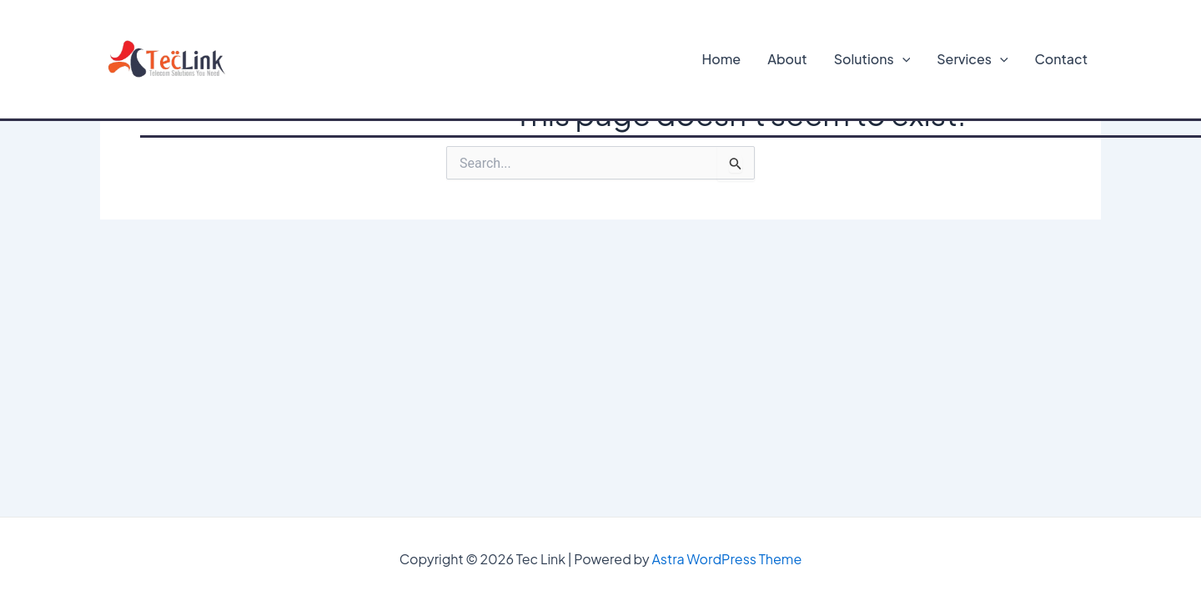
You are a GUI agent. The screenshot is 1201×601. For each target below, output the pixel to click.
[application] (902, 59)
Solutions (872, 59)
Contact (1061, 59)
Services (972, 59)
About (787, 59)
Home (721, 59)
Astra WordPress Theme (726, 559)
